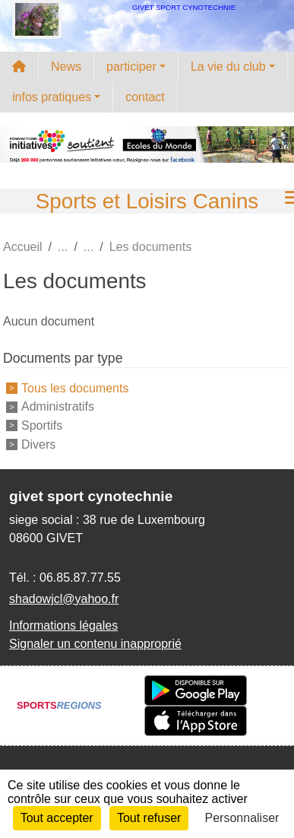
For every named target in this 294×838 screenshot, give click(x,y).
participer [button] (131, 66)
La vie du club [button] (228, 66)
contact (145, 96)
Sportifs (41, 425)
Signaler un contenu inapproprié (95, 643)
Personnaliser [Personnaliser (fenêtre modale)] (242, 817)
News (66, 66)
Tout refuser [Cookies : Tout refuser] (149, 817)
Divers (38, 444)
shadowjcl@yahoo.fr (64, 598)
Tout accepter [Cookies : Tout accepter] (57, 817)
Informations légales (63, 625)
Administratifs (57, 406)
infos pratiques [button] (51, 96)
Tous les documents (74, 387)
